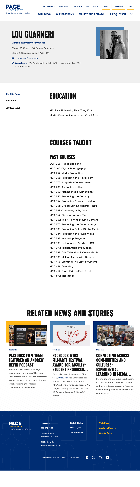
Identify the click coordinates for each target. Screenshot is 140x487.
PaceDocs (63, 378)
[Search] (131, 14)
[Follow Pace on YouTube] (108, 457)
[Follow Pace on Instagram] (100, 457)
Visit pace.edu (48, 7)
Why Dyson (44, 14)
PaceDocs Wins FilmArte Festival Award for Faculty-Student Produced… (70, 362)
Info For (77, 7)
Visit (130, 7)
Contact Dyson (76, 432)
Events (95, 7)
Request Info (118, 7)
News (87, 7)
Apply (106, 7)
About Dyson (63, 7)
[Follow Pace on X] (93, 457)
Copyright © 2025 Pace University (54, 457)
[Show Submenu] (69, 6)
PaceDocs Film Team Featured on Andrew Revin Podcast (26, 360)
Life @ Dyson (118, 14)
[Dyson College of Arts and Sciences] (19, 9)
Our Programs (65, 14)
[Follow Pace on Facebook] (87, 457)
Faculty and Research (91, 14)
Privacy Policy (74, 457)
